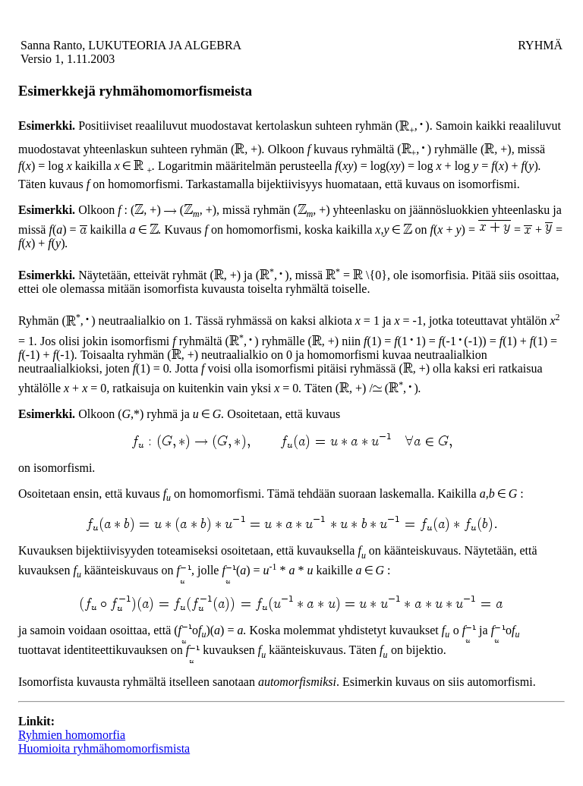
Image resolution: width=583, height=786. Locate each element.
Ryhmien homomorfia (71, 734)
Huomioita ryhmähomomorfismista (104, 748)
